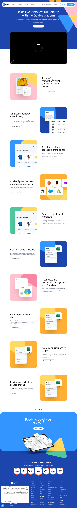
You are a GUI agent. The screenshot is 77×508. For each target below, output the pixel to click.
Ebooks (49, 489)
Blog (49, 485)
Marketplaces (42, 502)
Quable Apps (33, 491)
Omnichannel (42, 506)
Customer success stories (52, 487)
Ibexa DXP (12, 505)
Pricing (43, 4)
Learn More (52, 0)
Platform (33, 481)
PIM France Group (51, 497)
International (42, 504)
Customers (61, 485)
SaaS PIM (32, 483)
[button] (2, 505)
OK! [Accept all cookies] (22, 501)
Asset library (33, 485)
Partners (61, 487)
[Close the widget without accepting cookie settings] (8, 486)
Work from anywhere (63, 495)
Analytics (32, 497)
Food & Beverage (42, 489)
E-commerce (42, 498)
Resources (50, 481)
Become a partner (63, 489)
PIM (14, 388)
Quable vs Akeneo (51, 504)
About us (61, 483)
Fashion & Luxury (42, 485)
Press (61, 491)
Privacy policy (33, 506)
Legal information (34, 504)
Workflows (32, 495)
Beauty (41, 487)
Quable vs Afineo (51, 506)
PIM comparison (51, 502)
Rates (61, 497)
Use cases (42, 496)
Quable (36, 409)
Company (62, 481)
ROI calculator (50, 499)
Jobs (60, 493)
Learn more (58, 0)
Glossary (49, 491)
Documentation (62, 504)
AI (31, 489)
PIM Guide (50, 483)
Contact (61, 502)
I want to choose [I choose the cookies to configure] (8, 501)
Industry (41, 483)
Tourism (41, 493)
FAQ (49, 495)
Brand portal (33, 487)
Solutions (42, 481)
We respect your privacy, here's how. (9, 496)
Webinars (49, 493)
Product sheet (33, 499)
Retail (41, 491)
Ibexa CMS (12, 507)
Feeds (32, 493)
